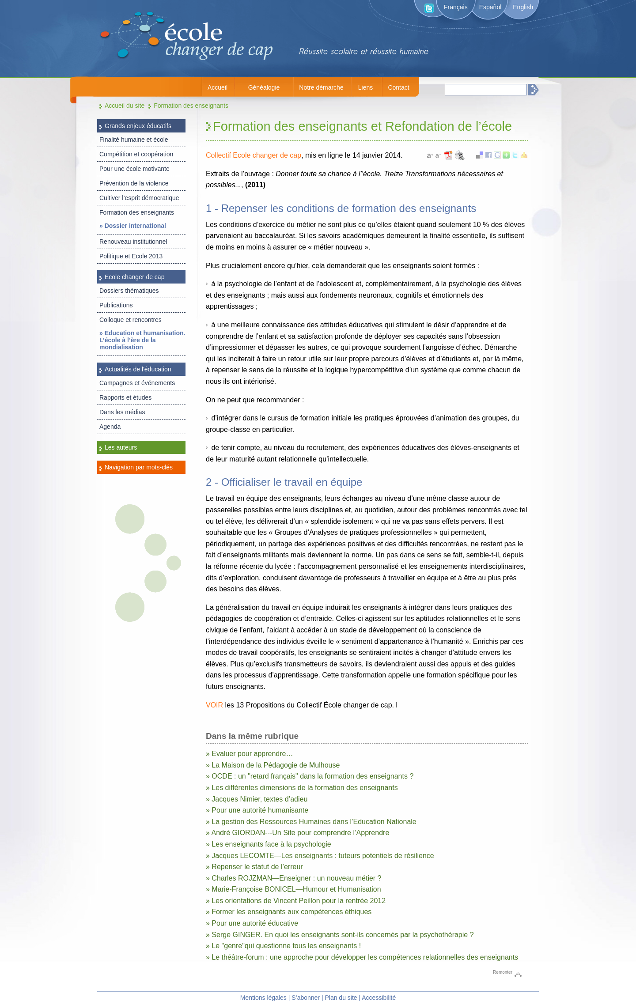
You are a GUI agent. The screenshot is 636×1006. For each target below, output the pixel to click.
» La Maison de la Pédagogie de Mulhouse (273, 765)
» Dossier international (132, 225)
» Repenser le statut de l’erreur (254, 866)
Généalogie (264, 87)
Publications (116, 305)
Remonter (502, 972)
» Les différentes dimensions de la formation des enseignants (302, 787)
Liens (365, 87)
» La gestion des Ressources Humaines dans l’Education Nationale (311, 821)
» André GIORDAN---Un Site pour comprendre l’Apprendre (297, 832)
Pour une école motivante (134, 168)
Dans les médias (122, 412)
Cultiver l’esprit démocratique (139, 197)
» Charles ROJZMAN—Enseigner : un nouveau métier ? (294, 878)
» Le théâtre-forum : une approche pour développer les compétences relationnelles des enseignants (362, 957)
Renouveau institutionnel (133, 241)
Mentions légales (263, 997)
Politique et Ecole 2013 (131, 256)
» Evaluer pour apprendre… (249, 753)
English (523, 7)
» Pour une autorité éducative (252, 923)
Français (456, 7)
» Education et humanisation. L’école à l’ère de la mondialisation (142, 340)
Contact (398, 87)
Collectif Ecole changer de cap (253, 155)
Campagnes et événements (137, 382)
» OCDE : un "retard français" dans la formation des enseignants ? (309, 776)
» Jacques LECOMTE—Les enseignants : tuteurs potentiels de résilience (320, 855)
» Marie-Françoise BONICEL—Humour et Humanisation (293, 889)
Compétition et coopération (136, 154)
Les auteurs (121, 447)
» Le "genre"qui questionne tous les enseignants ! (283, 945)
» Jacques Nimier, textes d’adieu (256, 799)
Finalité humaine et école (133, 139)
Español (490, 7)
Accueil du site (124, 105)
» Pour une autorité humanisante (257, 810)
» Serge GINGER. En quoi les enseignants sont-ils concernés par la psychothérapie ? (340, 934)
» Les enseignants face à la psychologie (268, 844)
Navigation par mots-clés (139, 467)
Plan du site (341, 997)
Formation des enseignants (191, 105)
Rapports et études (125, 397)
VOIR (214, 705)
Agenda (110, 426)
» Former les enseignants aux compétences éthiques (288, 911)
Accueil (217, 87)
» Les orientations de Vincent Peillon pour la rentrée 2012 (296, 900)
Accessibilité (379, 997)
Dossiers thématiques (129, 290)
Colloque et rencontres (130, 319)
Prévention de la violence (133, 183)
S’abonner (306, 997)
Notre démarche (321, 87)
